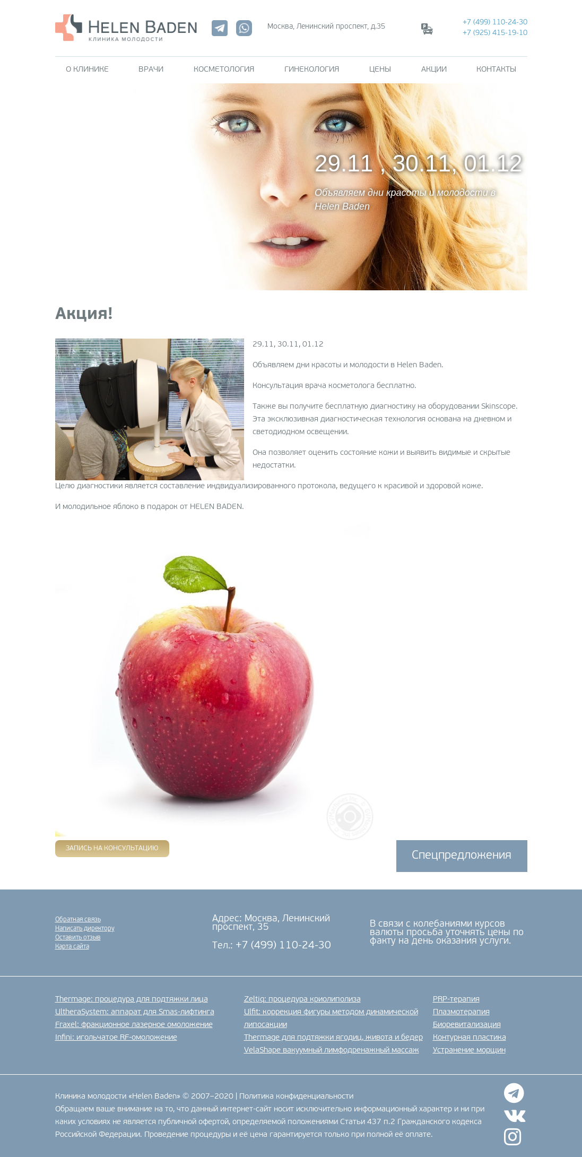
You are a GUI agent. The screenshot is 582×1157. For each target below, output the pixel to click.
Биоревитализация (467, 1025)
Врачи (150, 70)
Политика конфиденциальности (296, 1097)
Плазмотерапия (461, 1012)
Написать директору (85, 929)
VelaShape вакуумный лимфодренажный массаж (331, 1051)
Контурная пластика (469, 1038)
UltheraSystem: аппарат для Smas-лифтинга (134, 1012)
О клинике (87, 70)
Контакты (496, 70)
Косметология (224, 70)
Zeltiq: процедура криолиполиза (302, 1000)
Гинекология (311, 70)
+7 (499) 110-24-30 (495, 23)
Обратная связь (78, 920)
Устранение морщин (469, 1051)
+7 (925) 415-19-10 (495, 33)
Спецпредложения (461, 856)
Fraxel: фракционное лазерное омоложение (134, 1025)
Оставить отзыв (78, 938)
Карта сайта (72, 947)
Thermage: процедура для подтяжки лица (131, 1000)
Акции (434, 70)
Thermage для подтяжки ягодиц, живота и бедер (333, 1038)
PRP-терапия (456, 1000)
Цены (380, 70)
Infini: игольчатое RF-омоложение (116, 1038)
